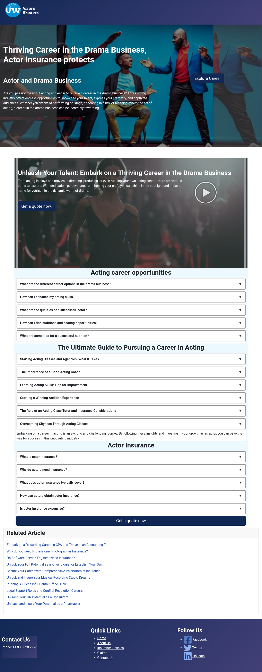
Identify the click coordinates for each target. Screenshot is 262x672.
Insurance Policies (110, 648)
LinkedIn (194, 656)
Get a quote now (131, 520)
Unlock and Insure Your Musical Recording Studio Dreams (48, 577)
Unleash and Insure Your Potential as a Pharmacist (43, 604)
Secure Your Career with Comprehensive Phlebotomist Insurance (53, 571)
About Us (104, 643)
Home (101, 638)
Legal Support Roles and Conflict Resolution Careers (45, 591)
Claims (102, 653)
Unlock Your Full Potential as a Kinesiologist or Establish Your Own (55, 564)
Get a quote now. (36, 206)
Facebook (195, 640)
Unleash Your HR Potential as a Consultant (37, 597)
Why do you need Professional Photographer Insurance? (47, 551)
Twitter (193, 648)
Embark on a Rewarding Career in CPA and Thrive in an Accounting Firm (59, 545)
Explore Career (207, 78)
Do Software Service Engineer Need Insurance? (41, 558)
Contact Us (105, 658)
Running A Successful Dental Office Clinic (37, 584)
